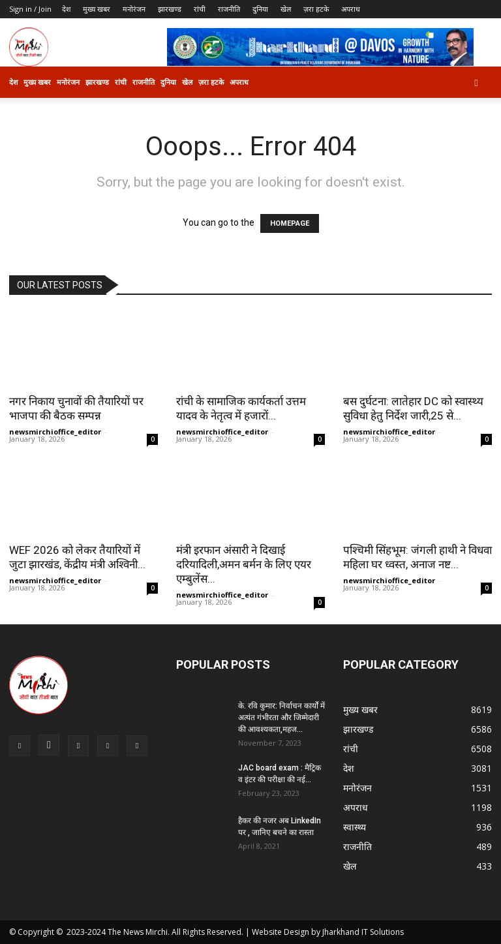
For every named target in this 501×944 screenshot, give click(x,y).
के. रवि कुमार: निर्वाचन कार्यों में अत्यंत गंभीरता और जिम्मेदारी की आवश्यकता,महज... (281, 717)
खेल (286, 9)
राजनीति (229, 9)
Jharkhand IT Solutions (363, 931)
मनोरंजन (134, 9)
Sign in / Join (30, 9)
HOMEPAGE (289, 223)
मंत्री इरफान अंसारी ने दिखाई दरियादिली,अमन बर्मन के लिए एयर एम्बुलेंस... (243, 564)
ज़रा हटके (316, 9)
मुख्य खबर (96, 9)
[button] (476, 82)
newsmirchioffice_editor (55, 431)
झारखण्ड (169, 9)
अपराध (350, 9)
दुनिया (260, 9)
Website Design (280, 931)
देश (66, 9)
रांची (199, 9)
